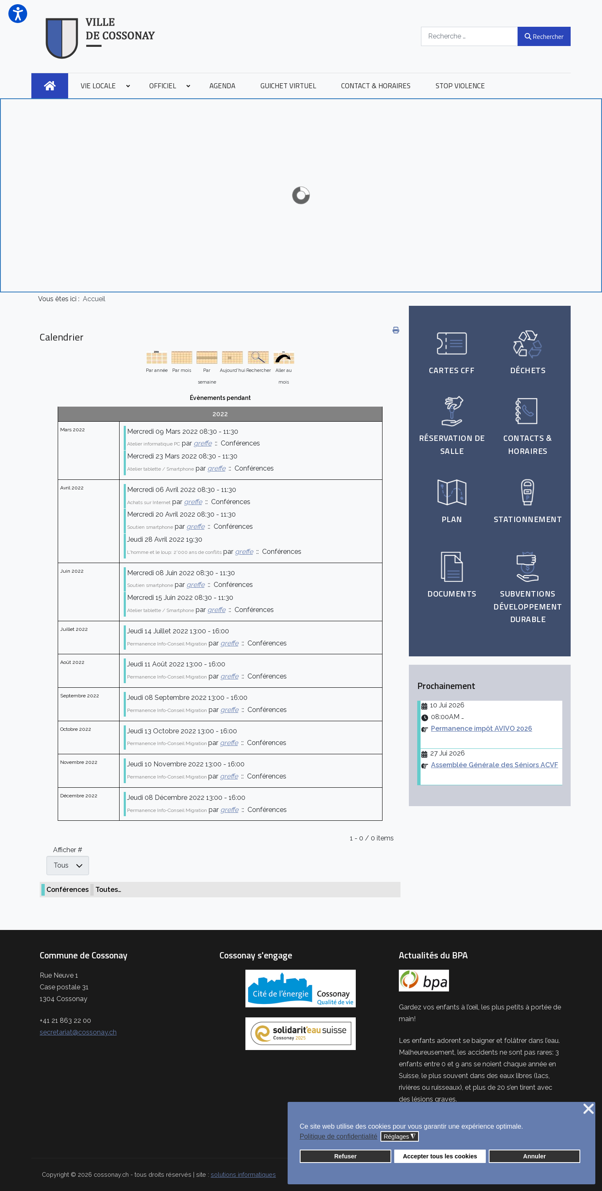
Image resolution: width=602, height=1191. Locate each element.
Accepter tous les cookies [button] (440, 1156)
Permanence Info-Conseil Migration (167, 644)
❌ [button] (588, 1109)
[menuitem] (49, 85)
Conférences (67, 890)
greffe (203, 443)
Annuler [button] (534, 1156)
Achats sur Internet (149, 502)
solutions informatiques (243, 1174)
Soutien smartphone (150, 527)
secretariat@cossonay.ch (78, 1032)
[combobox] (469, 36)
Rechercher (544, 36)
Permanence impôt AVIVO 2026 (481, 729)
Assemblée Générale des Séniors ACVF (494, 765)
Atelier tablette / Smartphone (160, 469)
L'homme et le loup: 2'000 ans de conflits (174, 552)
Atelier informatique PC (153, 444)
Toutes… (108, 890)
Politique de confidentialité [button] (339, 1136)
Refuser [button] (345, 1156)
